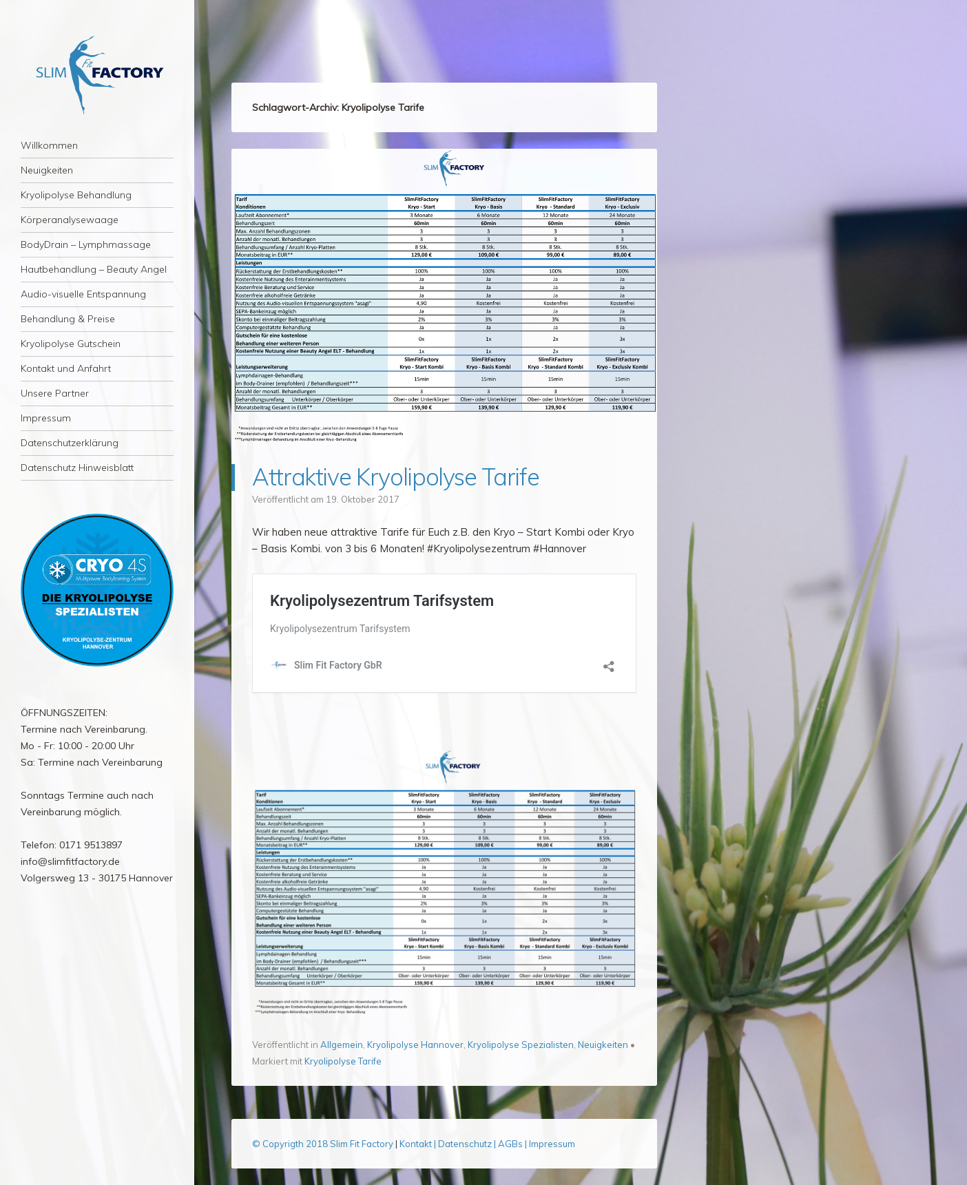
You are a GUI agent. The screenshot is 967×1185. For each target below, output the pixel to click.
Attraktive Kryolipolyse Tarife (395, 477)
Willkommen (49, 145)
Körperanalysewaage (69, 219)
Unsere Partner (55, 393)
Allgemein (341, 1044)
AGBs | (512, 1143)
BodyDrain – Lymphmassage (86, 244)
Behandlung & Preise (68, 319)
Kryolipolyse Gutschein (71, 343)
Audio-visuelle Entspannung (83, 294)
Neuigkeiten (47, 170)
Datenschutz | (468, 1143)
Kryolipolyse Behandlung (76, 195)
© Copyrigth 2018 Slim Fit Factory (323, 1143)
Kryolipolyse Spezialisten (521, 1044)
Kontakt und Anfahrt (66, 368)
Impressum (46, 418)
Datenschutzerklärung (69, 443)
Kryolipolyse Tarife (343, 1061)
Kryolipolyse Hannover (415, 1044)
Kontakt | (418, 1143)
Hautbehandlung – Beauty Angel (94, 269)
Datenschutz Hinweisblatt (77, 467)
